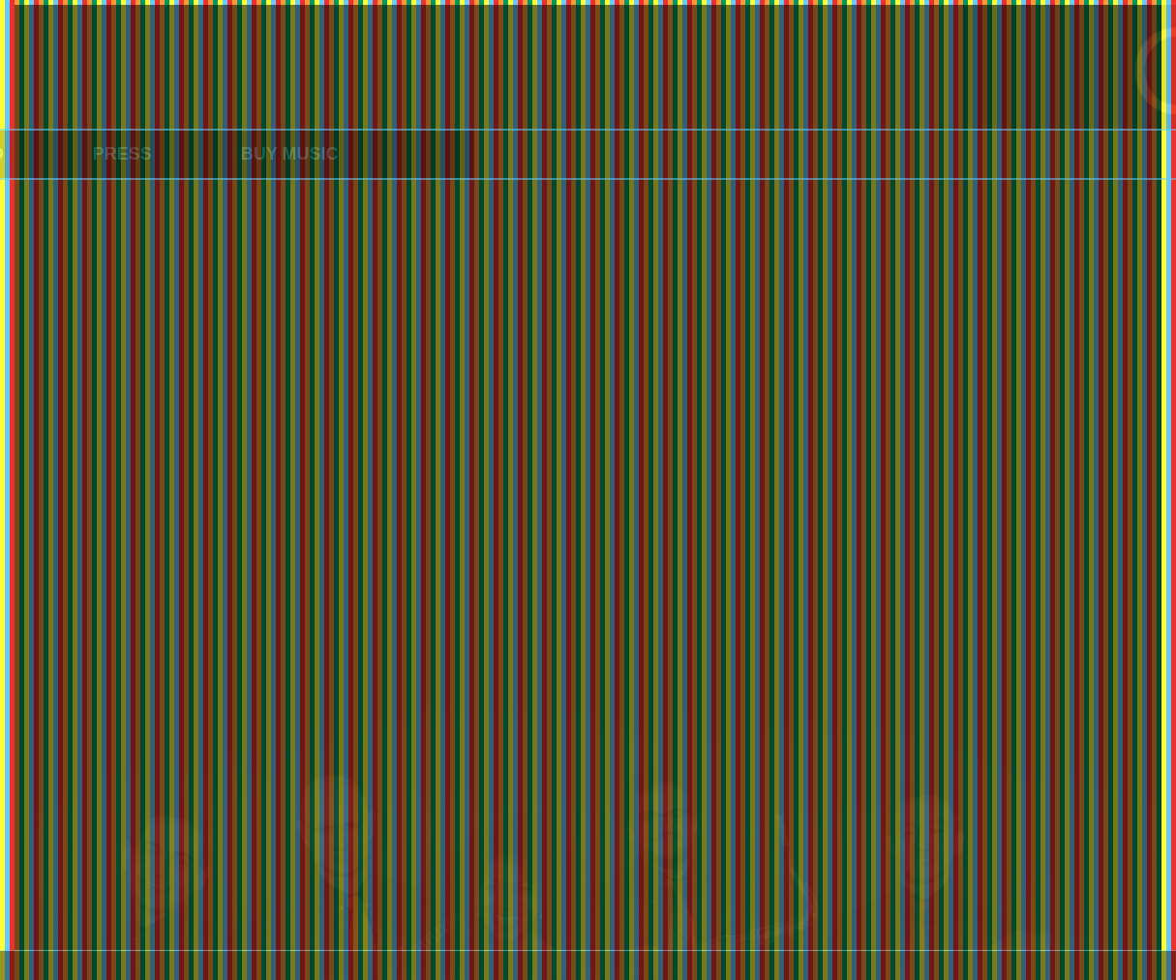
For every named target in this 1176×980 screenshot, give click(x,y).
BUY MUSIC (253, 153)
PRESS (85, 153)
